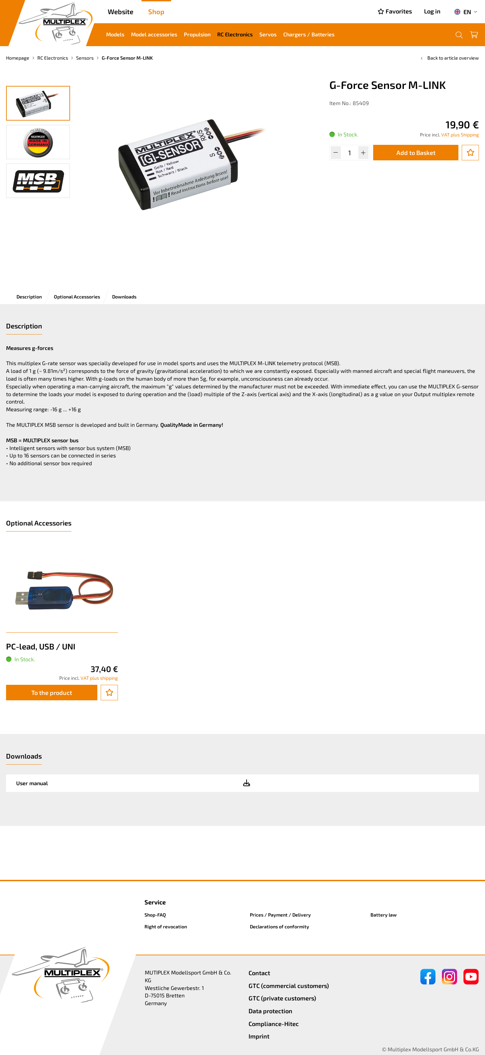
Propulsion (197, 34)
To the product (51, 692)
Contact (259, 973)
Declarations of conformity (279, 926)
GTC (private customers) (282, 998)
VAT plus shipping (99, 678)
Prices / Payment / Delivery (280, 915)
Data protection (270, 1011)
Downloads (124, 296)
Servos (268, 34)
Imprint (259, 1036)
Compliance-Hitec (274, 1023)
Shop (156, 11)
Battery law (383, 915)
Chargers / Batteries (308, 34)
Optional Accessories (77, 296)
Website (120, 11)
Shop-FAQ (155, 915)
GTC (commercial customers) (289, 985)
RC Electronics (235, 34)
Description (29, 296)
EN (462, 11)
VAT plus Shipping (460, 134)
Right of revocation (165, 926)
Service (155, 902)
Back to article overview (449, 58)
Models (115, 34)
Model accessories (154, 34)
